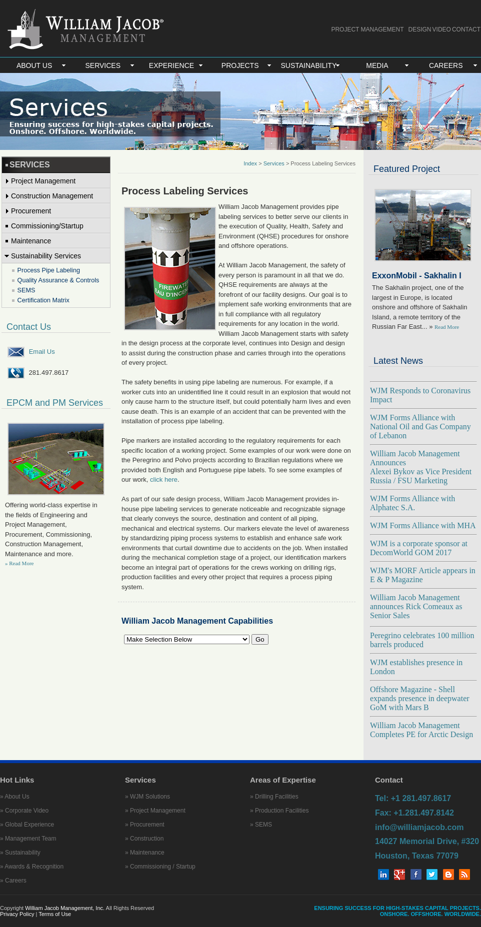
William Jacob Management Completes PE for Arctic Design (421, 730)
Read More (446, 327)
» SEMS (261, 824)
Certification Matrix (44, 300)
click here (164, 479)
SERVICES (103, 65)
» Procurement (144, 824)
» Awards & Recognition (32, 866)
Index (250, 163)
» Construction (144, 838)
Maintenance (31, 241)
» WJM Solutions (147, 796)
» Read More (19, 563)
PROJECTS (240, 65)
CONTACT (466, 29)
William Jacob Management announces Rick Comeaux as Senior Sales (416, 606)
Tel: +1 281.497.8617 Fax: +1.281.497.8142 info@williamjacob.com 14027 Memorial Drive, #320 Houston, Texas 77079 (427, 827)
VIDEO (441, 29)
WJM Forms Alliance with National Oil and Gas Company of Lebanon (420, 426)
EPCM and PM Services (54, 403)
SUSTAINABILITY (308, 65)
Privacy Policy (18, 914)
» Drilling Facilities (274, 796)
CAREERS (446, 65)
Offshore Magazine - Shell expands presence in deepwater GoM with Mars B (420, 698)
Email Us (42, 351)
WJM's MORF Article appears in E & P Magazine (423, 575)
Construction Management (52, 196)
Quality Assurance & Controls (59, 280)
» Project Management (155, 810)
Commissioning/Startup (47, 226)
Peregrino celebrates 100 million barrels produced (422, 640)
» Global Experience (27, 824)
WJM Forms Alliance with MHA (423, 525)
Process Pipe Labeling (49, 270)
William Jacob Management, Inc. (64, 908)
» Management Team (28, 838)
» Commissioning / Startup (160, 866)
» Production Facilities (279, 810)
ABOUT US (34, 65)
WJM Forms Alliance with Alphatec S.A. (412, 503)
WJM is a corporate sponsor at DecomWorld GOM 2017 (419, 548)
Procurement (31, 211)
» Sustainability (20, 852)
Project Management (43, 181)
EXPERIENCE (171, 65)
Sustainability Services (46, 256)
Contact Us (28, 327)
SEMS (27, 290)
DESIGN (420, 29)
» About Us (15, 796)
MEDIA (377, 65)
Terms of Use (54, 914)
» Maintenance (144, 852)
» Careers (13, 880)
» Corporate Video (24, 810)
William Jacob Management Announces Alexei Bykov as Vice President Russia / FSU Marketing (421, 467)
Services (275, 163)
